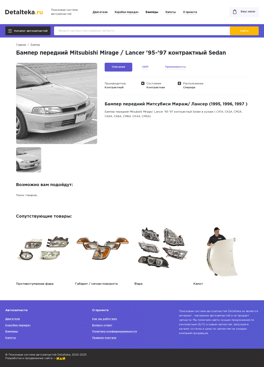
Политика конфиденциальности (114, 331)
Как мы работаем (104, 319)
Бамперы (152, 12)
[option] (29, 159)
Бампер (35, 45)
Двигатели (100, 12)
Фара (138, 284)
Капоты (171, 12)
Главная (21, 45)
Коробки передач (126, 12)
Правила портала (104, 338)
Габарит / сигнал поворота (96, 284)
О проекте (190, 12)
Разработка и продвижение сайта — (35, 358)
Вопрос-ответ (102, 325)
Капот (198, 284)
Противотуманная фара (34, 284)
